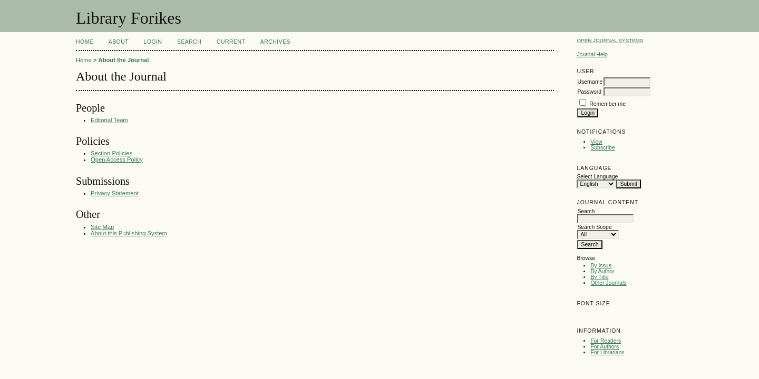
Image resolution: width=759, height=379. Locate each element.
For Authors (604, 347)
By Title (599, 277)
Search (189, 42)
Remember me (607, 104)
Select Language (597, 176)
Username (589, 82)
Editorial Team (109, 120)
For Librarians (607, 352)
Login (153, 42)
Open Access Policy (117, 159)
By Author (602, 271)
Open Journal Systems (610, 40)
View (596, 142)
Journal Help (592, 54)
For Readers (605, 341)
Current (231, 42)
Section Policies (111, 153)
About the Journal (124, 60)
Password (589, 92)
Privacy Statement (115, 193)
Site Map (102, 227)
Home (84, 42)
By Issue (600, 265)
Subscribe (602, 148)
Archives (275, 42)
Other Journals (608, 283)
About (119, 42)
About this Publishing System (129, 233)
